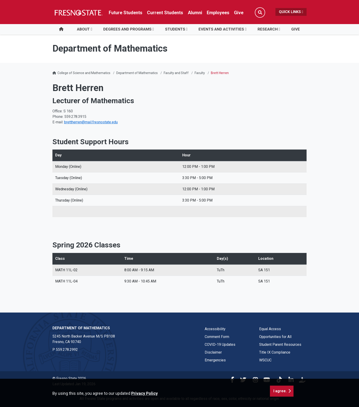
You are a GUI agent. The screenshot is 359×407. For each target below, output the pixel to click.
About (83, 29)
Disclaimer (213, 352)
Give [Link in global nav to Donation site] (238, 12)
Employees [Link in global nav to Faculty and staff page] (218, 12)
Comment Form (217, 337)
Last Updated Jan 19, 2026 (73, 384)
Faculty (200, 73)
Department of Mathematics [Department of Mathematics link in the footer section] (81, 328)
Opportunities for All (275, 337)
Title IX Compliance (274, 352)
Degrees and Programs (127, 29)
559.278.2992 (67, 349)
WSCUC (265, 360)
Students (175, 29)
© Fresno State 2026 (69, 378)
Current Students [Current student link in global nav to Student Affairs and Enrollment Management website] (165, 12)
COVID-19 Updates (220, 344)
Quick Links (291, 12)
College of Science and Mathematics (83, 73)
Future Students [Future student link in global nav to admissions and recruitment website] (125, 12)
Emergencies (215, 360)
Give (295, 29)
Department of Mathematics (137, 73)
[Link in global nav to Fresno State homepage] (78, 12)
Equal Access (270, 329)
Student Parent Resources (280, 344)
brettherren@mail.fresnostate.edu (91, 122)
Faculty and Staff (176, 73)
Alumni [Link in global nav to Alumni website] (195, 12)
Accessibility (215, 329)
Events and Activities (221, 29)
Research (268, 29)
